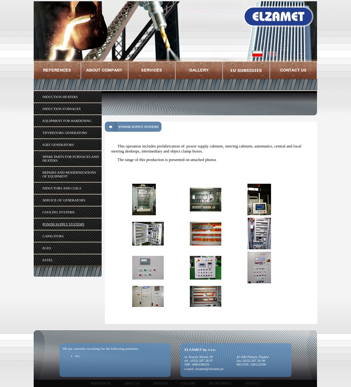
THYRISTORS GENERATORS (64, 133)
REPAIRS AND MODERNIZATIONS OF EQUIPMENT (69, 174)
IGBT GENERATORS (58, 145)
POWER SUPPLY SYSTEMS (63, 224)
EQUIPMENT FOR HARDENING (67, 121)
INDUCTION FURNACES (61, 109)
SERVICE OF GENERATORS (63, 200)
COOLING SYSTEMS (58, 212)
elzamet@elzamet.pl (209, 369)
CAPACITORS (53, 236)
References (101, 383)
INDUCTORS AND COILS (61, 188)
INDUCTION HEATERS (60, 97)
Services (160, 383)
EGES (46, 248)
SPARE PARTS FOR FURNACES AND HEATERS (70, 158)
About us (132, 383)
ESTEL (47, 260)
